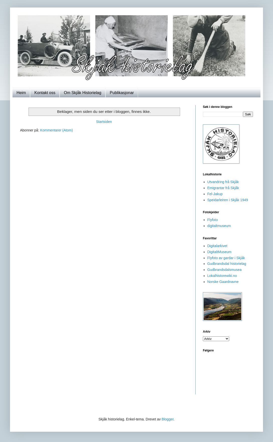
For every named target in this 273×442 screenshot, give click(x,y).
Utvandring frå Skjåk (223, 182)
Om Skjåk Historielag (82, 93)
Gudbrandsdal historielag (226, 264)
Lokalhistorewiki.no (222, 276)
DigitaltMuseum (219, 252)
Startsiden (104, 122)
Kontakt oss (44, 93)
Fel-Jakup (215, 194)
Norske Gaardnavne (223, 282)
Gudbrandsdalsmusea (224, 270)
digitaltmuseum (219, 226)
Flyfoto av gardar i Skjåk (226, 258)
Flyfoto (212, 220)
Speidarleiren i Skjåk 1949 (227, 200)
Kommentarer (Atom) (56, 130)
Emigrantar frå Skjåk (223, 188)
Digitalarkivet (217, 246)
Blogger (167, 419)
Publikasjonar (122, 93)
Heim (21, 93)
